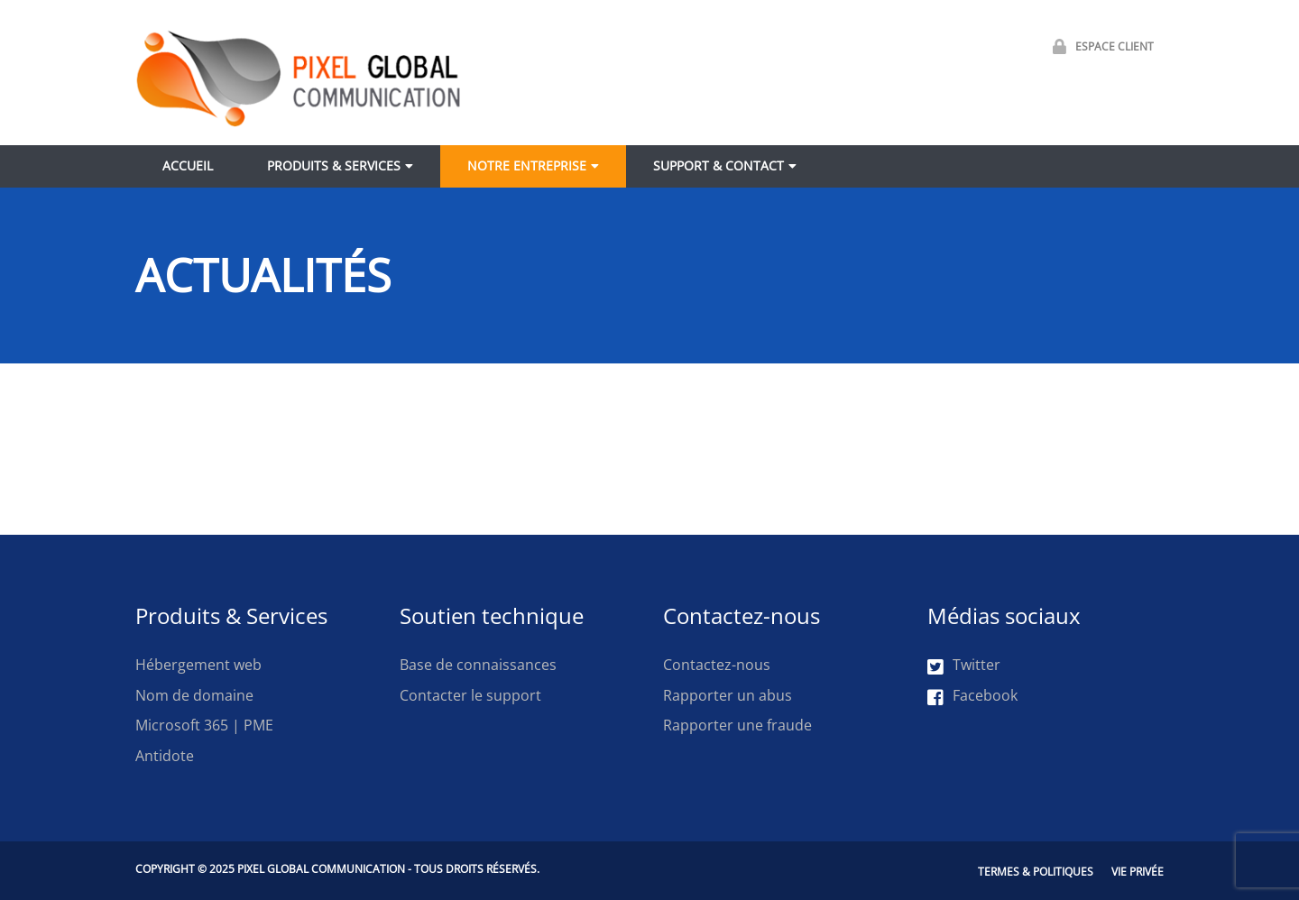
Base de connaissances (478, 665)
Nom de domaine (194, 695)
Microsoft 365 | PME (204, 725)
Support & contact (718, 165)
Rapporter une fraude (737, 725)
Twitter (963, 665)
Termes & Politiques (1035, 871)
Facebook (972, 696)
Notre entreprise (526, 165)
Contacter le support (470, 695)
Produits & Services (334, 165)
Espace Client (1099, 46)
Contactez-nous (716, 665)
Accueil (187, 165)
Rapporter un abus (727, 695)
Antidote (164, 756)
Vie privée (1137, 871)
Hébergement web (198, 665)
